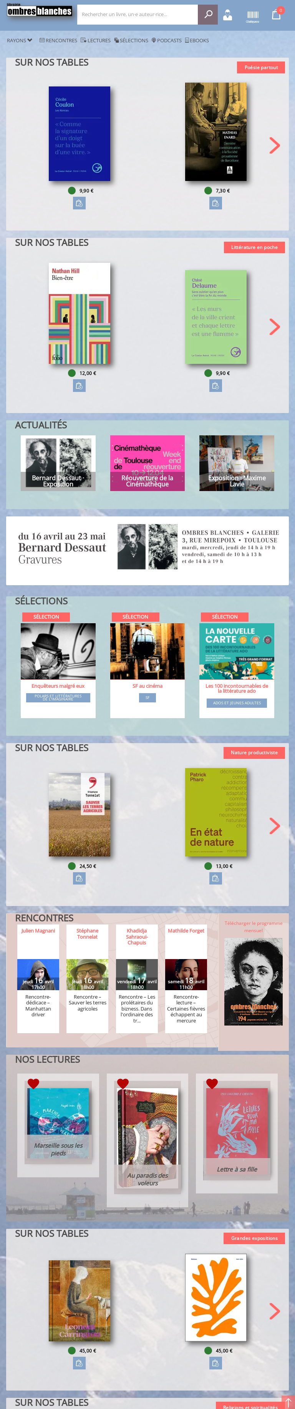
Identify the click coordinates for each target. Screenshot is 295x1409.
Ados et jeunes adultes (237, 703)
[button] (275, 145)
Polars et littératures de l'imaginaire (58, 697)
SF (147, 697)
